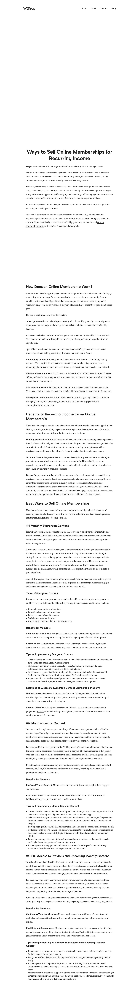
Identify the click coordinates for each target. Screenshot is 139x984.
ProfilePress (51, 215)
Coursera (70, 694)
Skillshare (90, 694)
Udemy (78, 694)
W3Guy (29, 8)
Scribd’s (40, 711)
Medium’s (89, 708)
